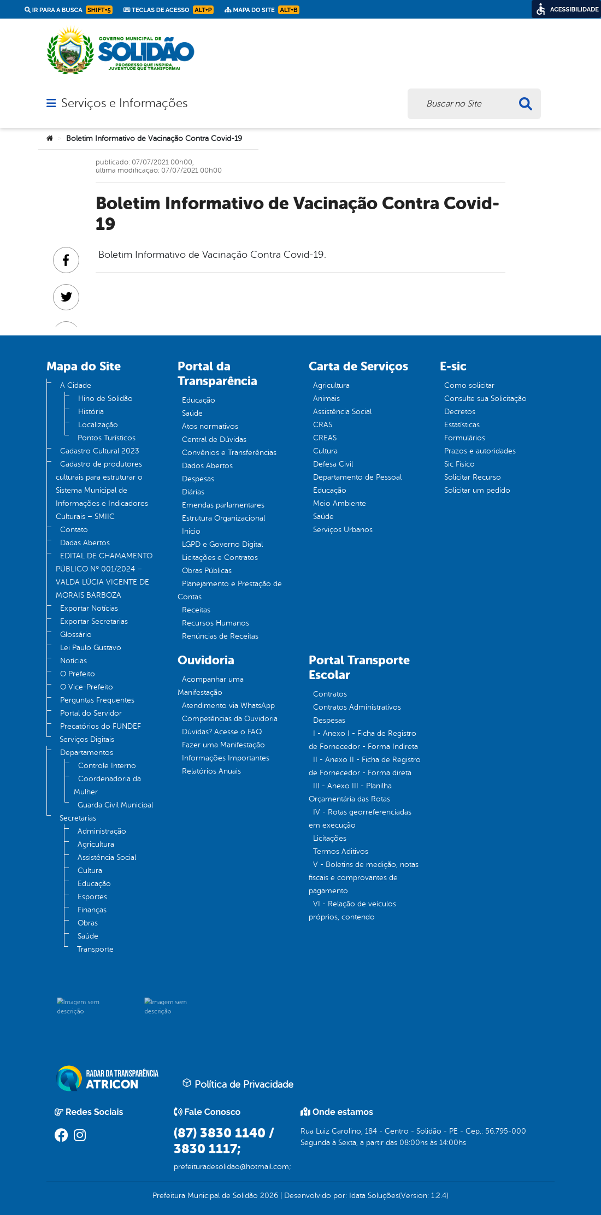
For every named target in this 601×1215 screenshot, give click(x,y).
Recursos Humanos (215, 623)
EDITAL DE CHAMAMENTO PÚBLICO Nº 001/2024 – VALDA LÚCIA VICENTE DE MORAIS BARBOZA (104, 575)
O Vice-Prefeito (86, 687)
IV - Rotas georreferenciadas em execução (360, 818)
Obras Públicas (207, 571)
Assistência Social (107, 857)
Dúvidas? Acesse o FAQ (222, 732)
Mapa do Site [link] (262, 10)
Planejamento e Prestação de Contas (230, 590)
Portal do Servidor (91, 713)
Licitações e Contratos (220, 557)
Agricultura (96, 844)
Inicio (191, 531)
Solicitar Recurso (472, 477)
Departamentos (86, 752)
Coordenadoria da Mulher (107, 785)
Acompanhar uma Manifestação (211, 686)
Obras (88, 923)
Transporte (95, 949)
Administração (102, 831)
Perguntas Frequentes (97, 700)
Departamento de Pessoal (357, 477)
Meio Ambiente (339, 503)
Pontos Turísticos (106, 438)
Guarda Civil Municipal (115, 805)
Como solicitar (469, 385)
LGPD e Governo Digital (222, 544)
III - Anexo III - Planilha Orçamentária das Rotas (350, 792)
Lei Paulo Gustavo (90, 648)
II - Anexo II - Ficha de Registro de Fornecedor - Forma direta (365, 766)
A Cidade (75, 385)
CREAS (325, 438)
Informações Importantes (225, 758)
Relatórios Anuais (211, 771)
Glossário (76, 634)
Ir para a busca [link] (69, 10)
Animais (326, 398)
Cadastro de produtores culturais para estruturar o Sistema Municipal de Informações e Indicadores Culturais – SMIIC (102, 490)
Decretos (459, 412)
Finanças (92, 910)
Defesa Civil (333, 464)
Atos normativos (210, 426)
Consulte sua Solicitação (485, 398)
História (91, 412)
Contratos (330, 694)
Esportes (92, 897)
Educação (94, 884)
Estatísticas (462, 425)
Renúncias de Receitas (220, 636)
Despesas (198, 479)
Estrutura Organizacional (223, 518)
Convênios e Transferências (229, 453)
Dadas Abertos (85, 543)
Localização (98, 425)
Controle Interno (107, 766)
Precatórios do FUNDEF (100, 726)
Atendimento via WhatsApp (228, 705)
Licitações (329, 838)
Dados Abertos (207, 466)
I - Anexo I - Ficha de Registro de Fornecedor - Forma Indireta (363, 740)
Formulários (464, 438)
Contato (74, 530)
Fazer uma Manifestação (223, 745)
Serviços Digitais (87, 739)
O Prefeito (77, 674)
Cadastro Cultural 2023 (99, 451)
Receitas (196, 610)
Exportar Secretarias (94, 621)
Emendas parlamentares (223, 505)
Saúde (88, 936)
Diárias (193, 492)
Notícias (73, 661)
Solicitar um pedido (477, 490)
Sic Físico (459, 464)
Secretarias (78, 818)
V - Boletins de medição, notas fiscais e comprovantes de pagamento (364, 877)
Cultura (90, 870)
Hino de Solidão (105, 398)
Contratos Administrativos (357, 707)
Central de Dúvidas (214, 439)
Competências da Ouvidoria (230, 719)
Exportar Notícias (89, 608)
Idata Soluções (374, 1196)
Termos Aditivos (340, 851)
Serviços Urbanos (343, 530)
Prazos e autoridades (480, 451)
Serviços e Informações (124, 103)
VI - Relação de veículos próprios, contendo (352, 910)
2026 (268, 1196)
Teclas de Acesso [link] (168, 10)
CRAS (322, 425)
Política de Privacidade (237, 1084)
